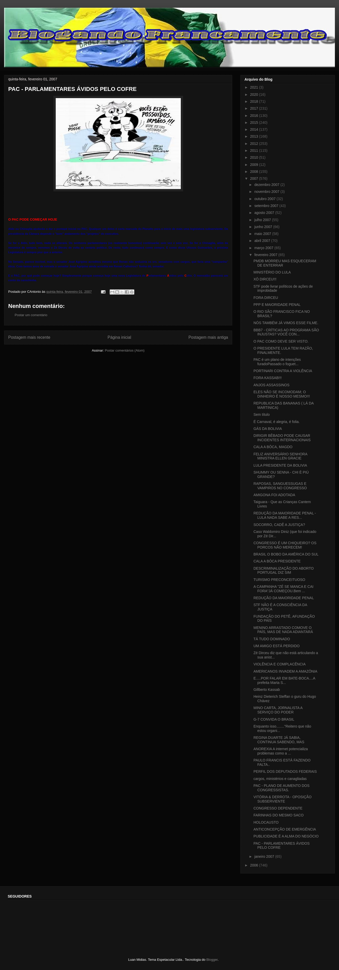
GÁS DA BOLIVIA (267, 429)
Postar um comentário (31, 315)
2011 (254, 150)
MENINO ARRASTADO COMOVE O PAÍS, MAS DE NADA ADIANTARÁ (283, 630)
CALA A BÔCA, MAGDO (273, 447)
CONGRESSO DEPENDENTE (278, 808)
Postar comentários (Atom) (125, 350)
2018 (254, 101)
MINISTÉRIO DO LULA (272, 272)
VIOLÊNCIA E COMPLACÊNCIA (279, 664)
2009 (254, 165)
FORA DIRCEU (265, 298)
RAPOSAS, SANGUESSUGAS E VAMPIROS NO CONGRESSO (280, 486)
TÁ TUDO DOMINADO (271, 639)
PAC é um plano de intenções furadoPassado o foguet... (277, 361)
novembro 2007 (267, 192)
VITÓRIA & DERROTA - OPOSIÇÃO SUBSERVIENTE (282, 799)
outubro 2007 (265, 199)
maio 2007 (263, 234)
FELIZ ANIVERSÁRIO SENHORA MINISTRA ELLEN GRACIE (280, 456)
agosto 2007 (264, 213)
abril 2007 (262, 241)
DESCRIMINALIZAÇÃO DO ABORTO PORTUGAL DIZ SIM (283, 570)
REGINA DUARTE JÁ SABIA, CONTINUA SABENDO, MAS (278, 740)
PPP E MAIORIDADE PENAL (276, 305)
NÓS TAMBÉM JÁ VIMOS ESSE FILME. (285, 323)
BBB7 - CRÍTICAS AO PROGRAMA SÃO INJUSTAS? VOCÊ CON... (286, 332)
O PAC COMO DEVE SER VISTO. (280, 341)
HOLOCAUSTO (266, 822)
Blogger (212, 960)
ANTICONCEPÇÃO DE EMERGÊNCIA (284, 829)
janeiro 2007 (264, 856)
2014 (254, 129)
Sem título (261, 414)
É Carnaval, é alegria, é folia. (276, 422)
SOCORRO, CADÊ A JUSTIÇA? (279, 525)
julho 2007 (263, 220)
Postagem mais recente (29, 337)
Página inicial (119, 337)
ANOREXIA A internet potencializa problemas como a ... (280, 751)
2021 (254, 87)
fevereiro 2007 (266, 255)
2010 (254, 157)
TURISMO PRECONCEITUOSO (279, 580)
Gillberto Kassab (266, 690)
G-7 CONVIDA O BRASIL (273, 719)
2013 (254, 136)
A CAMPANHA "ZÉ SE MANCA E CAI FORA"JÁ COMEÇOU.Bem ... (283, 589)
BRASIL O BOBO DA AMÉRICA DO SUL (285, 554)
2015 (254, 122)
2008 (254, 171)
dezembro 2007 (267, 185)
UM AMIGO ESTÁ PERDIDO (276, 646)
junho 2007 (263, 227)
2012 (254, 144)
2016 (254, 116)
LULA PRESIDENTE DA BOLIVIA (280, 465)
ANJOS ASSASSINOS (271, 385)
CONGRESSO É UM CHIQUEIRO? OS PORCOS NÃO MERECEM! (284, 545)
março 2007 (264, 248)
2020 (254, 94)
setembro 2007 (266, 206)
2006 (254, 865)
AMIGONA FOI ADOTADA (274, 495)
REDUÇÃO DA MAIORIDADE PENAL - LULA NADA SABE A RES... (284, 515)
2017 (254, 108)
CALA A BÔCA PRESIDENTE (277, 561)
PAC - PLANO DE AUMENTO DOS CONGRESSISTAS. (281, 788)
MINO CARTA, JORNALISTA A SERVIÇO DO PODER (278, 710)
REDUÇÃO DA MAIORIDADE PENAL (283, 598)
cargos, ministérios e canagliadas (280, 779)
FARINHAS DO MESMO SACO (278, 815)
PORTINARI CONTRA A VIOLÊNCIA (282, 371)
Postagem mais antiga (208, 337)
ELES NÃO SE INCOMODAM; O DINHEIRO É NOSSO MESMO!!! (281, 394)
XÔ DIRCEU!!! (264, 279)
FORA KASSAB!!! (267, 378)
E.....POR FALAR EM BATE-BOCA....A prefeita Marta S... (284, 680)
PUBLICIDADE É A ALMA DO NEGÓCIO (286, 836)
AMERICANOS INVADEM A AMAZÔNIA (285, 671)
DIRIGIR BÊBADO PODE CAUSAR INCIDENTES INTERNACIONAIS (282, 438)
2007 (254, 178)
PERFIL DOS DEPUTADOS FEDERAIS (285, 771)
